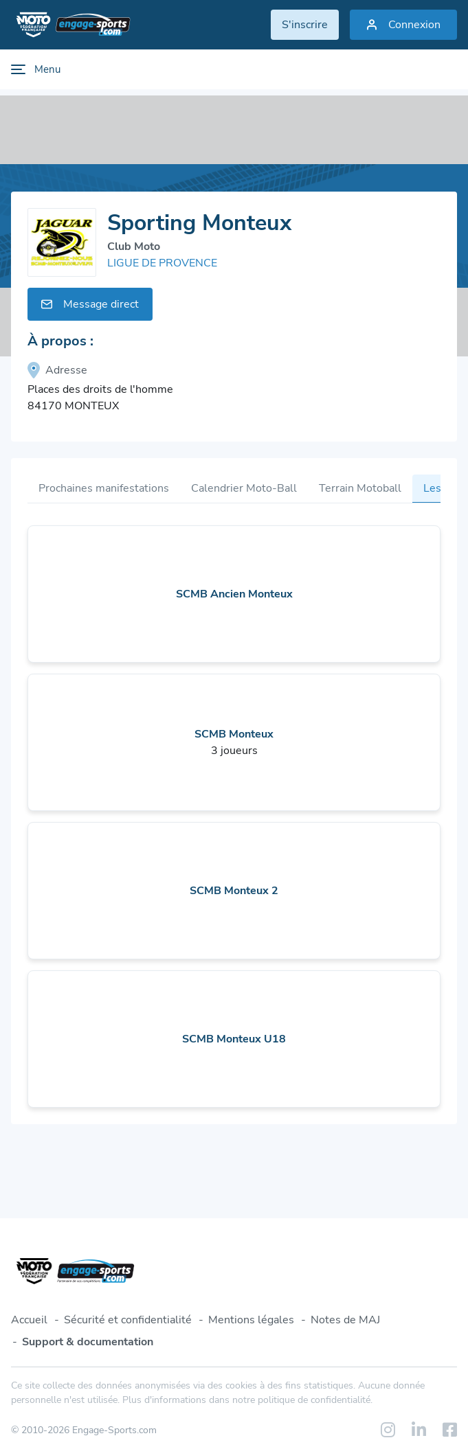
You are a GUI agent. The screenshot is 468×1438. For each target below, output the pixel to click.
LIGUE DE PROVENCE (162, 263)
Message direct (90, 304)
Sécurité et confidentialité (128, 1319)
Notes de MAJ (345, 1319)
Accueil (29, 1319)
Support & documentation (87, 1341)
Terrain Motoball (360, 488)
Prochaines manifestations (103, 488)
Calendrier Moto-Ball (244, 488)
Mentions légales (251, 1319)
